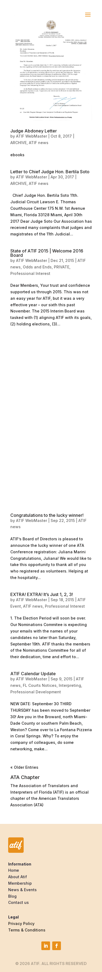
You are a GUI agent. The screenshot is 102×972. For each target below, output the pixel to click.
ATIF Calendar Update (33, 673)
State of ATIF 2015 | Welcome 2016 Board (46, 253)
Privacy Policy (21, 923)
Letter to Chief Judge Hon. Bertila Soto (49, 171)
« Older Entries (24, 767)
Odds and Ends (37, 267)
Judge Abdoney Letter (33, 131)
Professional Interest (30, 273)
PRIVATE (61, 267)
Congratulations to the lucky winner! (47, 515)
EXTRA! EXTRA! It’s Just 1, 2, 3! (41, 594)
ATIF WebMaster (31, 136)
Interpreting (70, 685)
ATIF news (38, 142)
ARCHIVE (18, 142)
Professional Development (35, 692)
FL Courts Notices (40, 685)
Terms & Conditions (26, 930)
